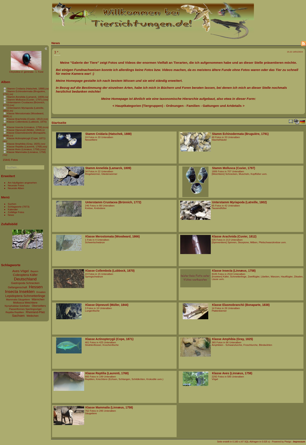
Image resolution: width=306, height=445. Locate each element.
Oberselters (39, 305)
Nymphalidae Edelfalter (17, 306)
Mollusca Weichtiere (25, 302)
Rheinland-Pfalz (35, 312)
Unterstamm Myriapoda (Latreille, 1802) (239, 202)
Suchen (12, 203)
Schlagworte (15, 206)
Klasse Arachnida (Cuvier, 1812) (25, 118)
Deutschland (25, 279)
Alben (5, 82)
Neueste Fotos (16, 185)
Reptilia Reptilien (15, 312)
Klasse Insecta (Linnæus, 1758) (24, 127)
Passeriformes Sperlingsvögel (25, 309)
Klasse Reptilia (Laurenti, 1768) (24, 146)
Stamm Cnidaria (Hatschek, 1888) (26, 88)
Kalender (13, 209)
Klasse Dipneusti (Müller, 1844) (24, 130)
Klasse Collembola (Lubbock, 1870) (27, 121)
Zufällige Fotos (16, 212)
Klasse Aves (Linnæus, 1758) (23, 149)
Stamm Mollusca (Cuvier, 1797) (24, 99)
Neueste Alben (16, 188)
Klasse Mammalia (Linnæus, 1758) (26, 152)
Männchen (38, 299)
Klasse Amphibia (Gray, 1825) (23, 143)
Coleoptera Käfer (25, 275)
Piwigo (288, 441)
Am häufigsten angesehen (22, 182)
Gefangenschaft (17, 287)
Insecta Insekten (20, 291)
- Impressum (298, 441)
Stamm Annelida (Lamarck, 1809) (25, 96)
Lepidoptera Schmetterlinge (25, 296)
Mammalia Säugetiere (18, 299)
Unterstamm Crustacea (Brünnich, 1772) (113, 202)
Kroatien (41, 292)
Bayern (34, 271)
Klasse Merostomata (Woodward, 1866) (112, 236)
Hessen (36, 287)
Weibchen (33, 315)
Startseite (58, 122)
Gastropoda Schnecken (25, 283)
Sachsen (18, 315)
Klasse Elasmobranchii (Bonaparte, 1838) (241, 305)
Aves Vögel (20, 271)
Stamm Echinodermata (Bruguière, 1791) (240, 134)
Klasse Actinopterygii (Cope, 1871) (26, 138)
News (11, 214)
